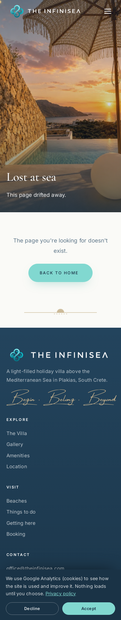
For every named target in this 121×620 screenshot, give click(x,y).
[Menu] (108, 11)
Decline (32, 608)
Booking (15, 534)
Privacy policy (60, 593)
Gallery (15, 444)
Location (16, 466)
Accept (88, 608)
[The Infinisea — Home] (43, 11)
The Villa (16, 433)
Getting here (20, 523)
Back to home (59, 272)
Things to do (20, 512)
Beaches (16, 501)
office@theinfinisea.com (35, 568)
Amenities (18, 455)
